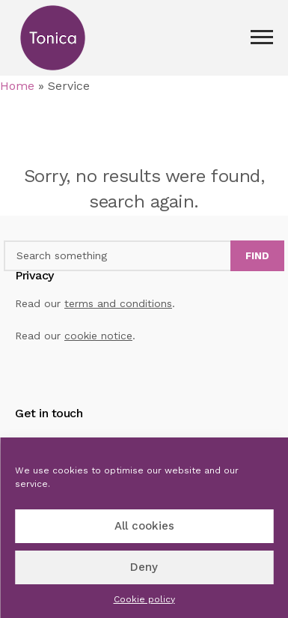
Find (257, 255)
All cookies (144, 526)
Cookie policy (144, 599)
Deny (144, 567)
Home (17, 86)
